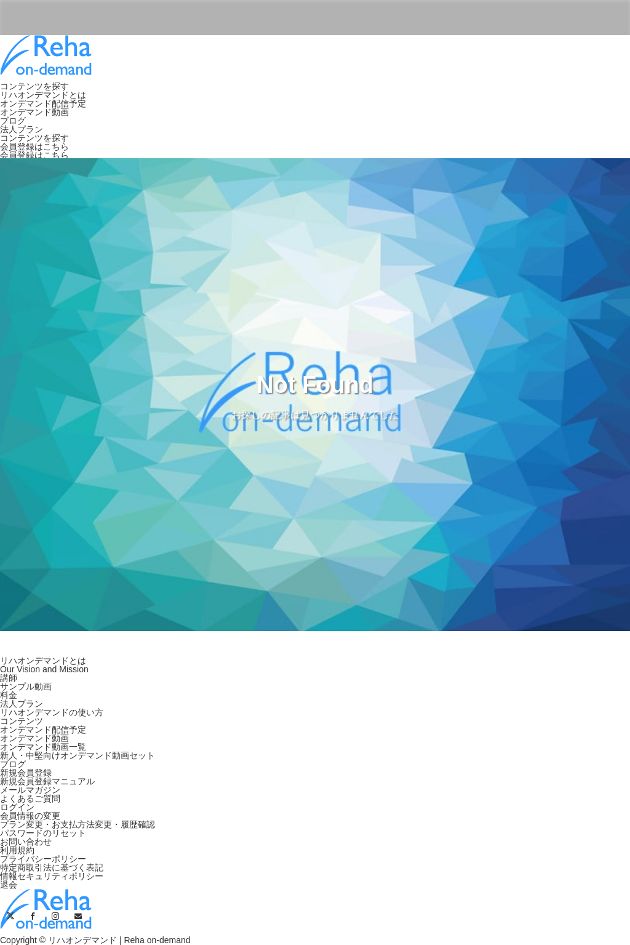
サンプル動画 (26, 686)
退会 (8, 885)
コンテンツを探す (34, 86)
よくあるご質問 (30, 798)
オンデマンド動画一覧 (43, 747)
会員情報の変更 (30, 816)
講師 (8, 678)
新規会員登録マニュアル (47, 781)
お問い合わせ (26, 841)
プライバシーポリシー (43, 859)
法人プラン (21, 129)
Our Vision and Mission (44, 669)
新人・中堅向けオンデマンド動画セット (77, 755)
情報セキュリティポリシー (51, 876)
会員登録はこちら (34, 146)
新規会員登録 (26, 773)
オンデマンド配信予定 (43, 103)
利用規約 (17, 850)
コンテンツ (21, 721)
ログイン (17, 807)
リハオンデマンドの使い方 (51, 712)
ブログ (13, 121)
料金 (8, 695)
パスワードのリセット (43, 833)
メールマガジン (30, 790)
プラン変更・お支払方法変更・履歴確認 (77, 824)
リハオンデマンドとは (43, 95)
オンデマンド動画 (34, 112)
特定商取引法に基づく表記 (51, 867)
